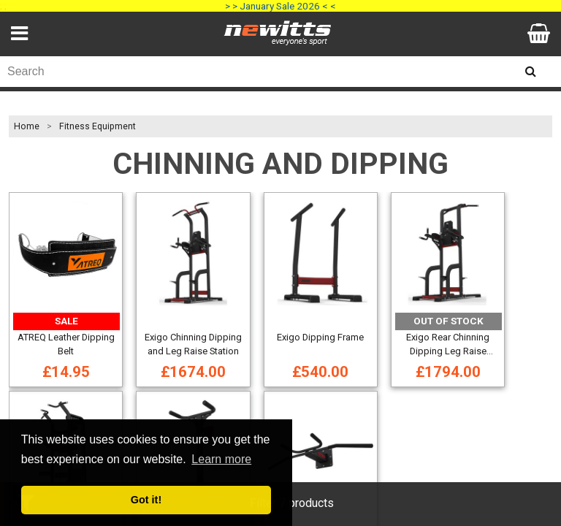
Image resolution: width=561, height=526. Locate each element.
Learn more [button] (221, 459)
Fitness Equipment (97, 126)
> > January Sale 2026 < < (280, 6)
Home (26, 126)
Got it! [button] (146, 500)
